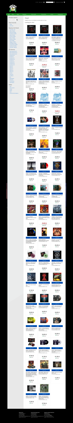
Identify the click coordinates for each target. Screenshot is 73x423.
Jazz (10, 77)
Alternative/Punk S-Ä (13, 54)
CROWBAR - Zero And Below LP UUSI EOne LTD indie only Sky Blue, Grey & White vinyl (57, 217)
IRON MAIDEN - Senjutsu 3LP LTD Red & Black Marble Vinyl (57, 37)
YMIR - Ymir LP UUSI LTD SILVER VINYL (31, 285)
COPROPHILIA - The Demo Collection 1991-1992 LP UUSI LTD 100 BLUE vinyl (44, 105)
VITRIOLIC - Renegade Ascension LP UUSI (57, 128)
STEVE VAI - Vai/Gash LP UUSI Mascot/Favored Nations (56, 328)
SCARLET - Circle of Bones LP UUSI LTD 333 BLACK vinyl (43, 37)
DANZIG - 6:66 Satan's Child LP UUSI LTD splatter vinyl (31, 351)
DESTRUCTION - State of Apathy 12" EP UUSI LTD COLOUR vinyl (57, 152)
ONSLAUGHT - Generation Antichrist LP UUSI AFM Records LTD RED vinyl (44, 174)
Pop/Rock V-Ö (12, 64)
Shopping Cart (60, 14)
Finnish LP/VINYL (12, 36)
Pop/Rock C (11, 56)
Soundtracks (11, 81)
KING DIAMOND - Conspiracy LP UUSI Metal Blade (31, 105)
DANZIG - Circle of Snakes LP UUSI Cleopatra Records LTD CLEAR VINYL (56, 351)
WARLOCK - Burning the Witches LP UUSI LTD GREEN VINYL (31, 196)
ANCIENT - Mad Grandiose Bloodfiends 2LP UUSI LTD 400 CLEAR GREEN (31, 152)
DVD (10, 86)
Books (10, 90)
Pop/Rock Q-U (12, 63)
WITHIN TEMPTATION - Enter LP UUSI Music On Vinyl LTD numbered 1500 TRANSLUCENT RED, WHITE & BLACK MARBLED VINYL (44, 129)
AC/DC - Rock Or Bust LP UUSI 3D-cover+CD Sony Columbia (31, 59)
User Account (42, 2)
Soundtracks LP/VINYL (13, 44)
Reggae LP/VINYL (12, 41)
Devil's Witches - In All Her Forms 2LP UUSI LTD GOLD (56, 59)
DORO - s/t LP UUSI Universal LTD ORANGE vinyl (44, 152)
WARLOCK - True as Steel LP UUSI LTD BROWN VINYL (57, 196)
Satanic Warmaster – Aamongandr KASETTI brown (44, 240)
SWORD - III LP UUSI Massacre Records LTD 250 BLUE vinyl (43, 306)
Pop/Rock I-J (11, 60)
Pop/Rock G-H (12, 59)
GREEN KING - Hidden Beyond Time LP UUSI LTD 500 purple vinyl (31, 263)
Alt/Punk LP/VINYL (12, 32)
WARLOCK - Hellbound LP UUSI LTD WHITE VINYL (44, 196)
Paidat (10, 89)
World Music (11, 82)
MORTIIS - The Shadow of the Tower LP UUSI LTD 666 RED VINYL (31, 174)
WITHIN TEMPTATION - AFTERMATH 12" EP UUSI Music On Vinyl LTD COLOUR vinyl (31, 128)
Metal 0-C (11, 66)
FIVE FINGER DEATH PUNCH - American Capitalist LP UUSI (56, 285)
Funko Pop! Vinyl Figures (13, 93)
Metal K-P (11, 68)
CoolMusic (11, 75)
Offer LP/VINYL (12, 31)
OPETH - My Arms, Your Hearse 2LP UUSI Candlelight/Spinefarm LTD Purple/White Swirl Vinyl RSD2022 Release (31, 241)
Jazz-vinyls (11, 25)
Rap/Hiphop (11, 78)
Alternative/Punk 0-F (13, 51)
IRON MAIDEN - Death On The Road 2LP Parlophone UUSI (43, 373)
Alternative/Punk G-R (13, 52)
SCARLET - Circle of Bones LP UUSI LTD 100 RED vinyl (31, 37)
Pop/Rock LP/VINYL (12, 33)
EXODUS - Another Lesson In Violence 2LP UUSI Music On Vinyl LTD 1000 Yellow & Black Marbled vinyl (44, 397)
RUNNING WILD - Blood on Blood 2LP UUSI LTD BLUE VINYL (57, 174)
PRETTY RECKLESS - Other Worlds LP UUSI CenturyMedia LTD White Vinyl (31, 307)
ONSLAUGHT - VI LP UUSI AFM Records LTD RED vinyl (56, 240)
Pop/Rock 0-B (11, 55)
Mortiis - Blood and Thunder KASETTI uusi (57, 373)
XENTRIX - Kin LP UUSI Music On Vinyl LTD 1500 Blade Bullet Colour (57, 307)
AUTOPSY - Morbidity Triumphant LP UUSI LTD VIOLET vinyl (31, 217)
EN (37, 2)
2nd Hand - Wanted (13, 47)
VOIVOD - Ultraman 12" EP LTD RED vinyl (57, 82)
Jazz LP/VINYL (11, 40)
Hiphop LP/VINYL (12, 39)
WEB (51, 415)
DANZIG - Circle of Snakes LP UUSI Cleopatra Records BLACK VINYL (44, 351)
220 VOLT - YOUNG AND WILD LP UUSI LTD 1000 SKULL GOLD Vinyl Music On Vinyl (44, 329)
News (18, 14)
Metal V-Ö (11, 71)
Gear (10, 91)
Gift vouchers (12, 87)
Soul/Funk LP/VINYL (13, 46)
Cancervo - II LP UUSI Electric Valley (44, 285)
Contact (51, 14)
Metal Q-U (11, 70)
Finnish (10, 73)
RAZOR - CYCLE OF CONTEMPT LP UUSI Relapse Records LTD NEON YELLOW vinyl (44, 217)
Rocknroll (11, 79)
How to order (33, 14)
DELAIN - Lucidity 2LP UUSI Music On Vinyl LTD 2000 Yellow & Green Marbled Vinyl (31, 329)
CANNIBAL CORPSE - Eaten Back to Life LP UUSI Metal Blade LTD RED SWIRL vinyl (44, 82)
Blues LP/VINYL (12, 37)
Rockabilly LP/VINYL (13, 43)
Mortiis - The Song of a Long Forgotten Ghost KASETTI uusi (31, 396)
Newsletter (24, 14)
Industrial (11, 74)
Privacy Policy (43, 14)
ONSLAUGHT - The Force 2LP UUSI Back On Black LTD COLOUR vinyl (57, 263)
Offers (13, 14)
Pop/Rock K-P (12, 62)
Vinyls (10, 24)
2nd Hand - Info (12, 29)
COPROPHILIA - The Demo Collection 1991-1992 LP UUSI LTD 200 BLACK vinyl (57, 105)
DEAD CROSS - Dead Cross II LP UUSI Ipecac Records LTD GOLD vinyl (31, 82)
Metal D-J (11, 67)
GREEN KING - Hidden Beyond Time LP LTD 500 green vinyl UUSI (44, 263)
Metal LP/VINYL (12, 35)
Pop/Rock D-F (12, 58)
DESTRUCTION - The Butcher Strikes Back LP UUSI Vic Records (43, 59)
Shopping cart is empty (60, 2)
